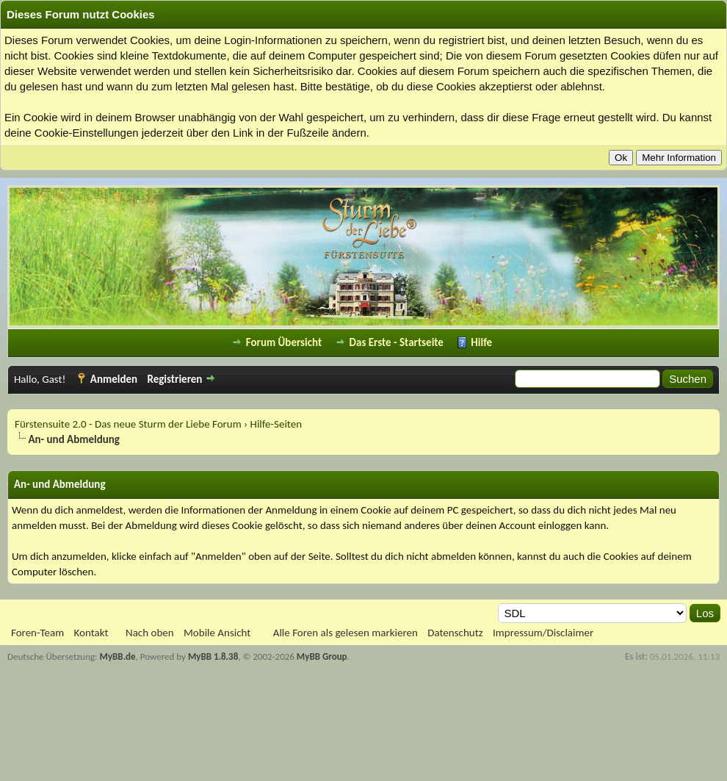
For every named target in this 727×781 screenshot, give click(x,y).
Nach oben (150, 632)
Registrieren (174, 379)
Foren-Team (37, 632)
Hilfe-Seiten (276, 424)
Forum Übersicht (284, 342)
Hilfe (481, 342)
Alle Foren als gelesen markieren (345, 632)
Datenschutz (454, 632)
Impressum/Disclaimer (543, 632)
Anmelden (113, 379)
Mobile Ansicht (217, 632)
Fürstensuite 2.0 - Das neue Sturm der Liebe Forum (128, 424)
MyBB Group (322, 656)
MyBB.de (118, 656)
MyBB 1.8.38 (213, 656)
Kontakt (91, 632)
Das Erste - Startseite (397, 342)
